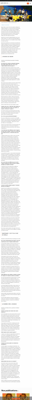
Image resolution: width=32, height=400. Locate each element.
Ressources (5, 22)
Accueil (2, 22)
